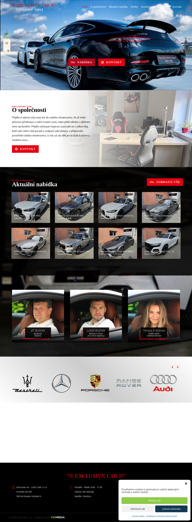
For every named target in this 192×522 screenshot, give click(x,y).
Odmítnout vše (137, 509)
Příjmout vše (154, 500)
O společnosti (98, 6)
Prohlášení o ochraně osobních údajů (161, 516)
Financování (161, 6)
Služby (134, 6)
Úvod (84, 6)
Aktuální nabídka (118, 6)
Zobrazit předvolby (171, 509)
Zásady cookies (138, 516)
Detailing (146, 6)
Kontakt (177, 6)
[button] (186, 483)
